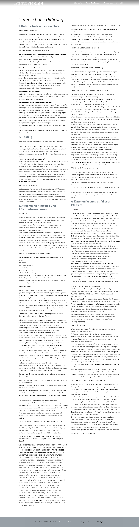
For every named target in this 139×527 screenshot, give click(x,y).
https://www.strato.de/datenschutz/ (32, 159)
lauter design (28, 3)
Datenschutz (72, 522)
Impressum (63, 522)
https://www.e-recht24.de (85, 433)
